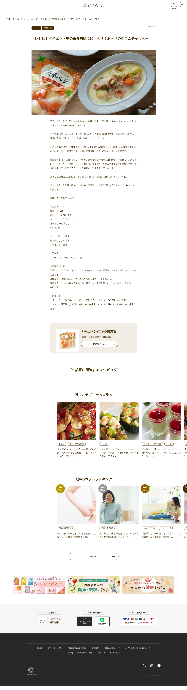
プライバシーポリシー (55, 652)
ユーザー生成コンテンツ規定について (137, 652)
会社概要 (40, 652)
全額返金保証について (112, 652)
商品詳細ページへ (99, 345)
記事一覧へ (93, 559)
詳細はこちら (109, 121)
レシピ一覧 (114, 657)
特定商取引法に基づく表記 (77, 652)
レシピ (24, 19)
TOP (8, 19)
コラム (16, 19)
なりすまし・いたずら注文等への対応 (80, 657)
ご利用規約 (95, 652)
